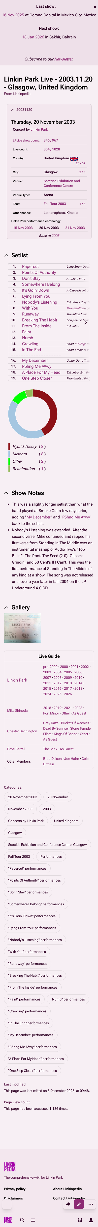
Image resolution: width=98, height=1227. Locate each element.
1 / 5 (82, 204)
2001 (74, 667)
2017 (68, 688)
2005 (68, 672)
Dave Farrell (16, 749)
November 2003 (20, 809)
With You (30, 308)
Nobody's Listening (39, 302)
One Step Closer (37, 378)
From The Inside (37, 325)
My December (35, 360)
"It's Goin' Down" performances (32, 916)
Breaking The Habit (39, 319)
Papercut (30, 266)
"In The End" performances (28, 1023)
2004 (58, 672)
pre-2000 (50, 667)
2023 (78, 708)
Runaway (30, 314)
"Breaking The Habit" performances (35, 975)
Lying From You (36, 296)
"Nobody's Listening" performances (35, 940)
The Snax (50, 749)
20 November (58, 797)
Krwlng (80, 344)
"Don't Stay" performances (28, 892)
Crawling (30, 343)
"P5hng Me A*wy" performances (32, 1047)
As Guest (79, 713)
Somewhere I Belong (41, 284)
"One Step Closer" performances (32, 1071)
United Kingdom (66, 821)
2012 (58, 683)
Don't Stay (31, 278)
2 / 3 (82, 172)
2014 (78, 683)
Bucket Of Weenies (75, 723)
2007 (47, 678)
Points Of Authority (39, 272)
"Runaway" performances (27, 964)
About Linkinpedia (67, 1189)
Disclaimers (13, 1198)
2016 (58, 688)
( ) (42, 446)
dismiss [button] (95, 7)
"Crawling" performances (27, 1011)
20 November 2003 (22, 797)
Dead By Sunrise (55, 728)
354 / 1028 (52, 149)
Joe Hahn (71, 759)
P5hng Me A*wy (36, 366)
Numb (27, 337)
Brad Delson (52, 759)
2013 (68, 683)
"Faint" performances (24, 999)
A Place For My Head (41, 372)
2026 (68, 694)
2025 (58, 694)
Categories (12, 787)
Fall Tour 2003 (55, 204)
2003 (55, 236)
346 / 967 (51, 140)
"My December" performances (30, 1035)
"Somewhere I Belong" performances (36, 904)
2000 (64, 667)
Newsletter (63, 59)
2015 (47, 688)
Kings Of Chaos (65, 734)
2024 (47, 694)
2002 (85, 667)
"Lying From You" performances (32, 928)
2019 (58, 708)
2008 (58, 678)
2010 (78, 678)
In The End (31, 349)
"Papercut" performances (27, 868)
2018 (78, 688)
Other (66, 713)
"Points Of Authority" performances (34, 880)
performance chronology (44, 221)
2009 (68, 678)
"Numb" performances (68, 999)
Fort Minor (51, 713)
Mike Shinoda (17, 711)
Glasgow (15, 833)
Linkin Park (39, 129)
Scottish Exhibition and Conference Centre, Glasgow (47, 845)
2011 (47, 683)
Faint (26, 331)
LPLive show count (26, 140)
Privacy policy (15, 1189)
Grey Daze (51, 723)
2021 (68, 708)
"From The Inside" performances (32, 987)
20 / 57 (80, 163)
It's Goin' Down (35, 290)
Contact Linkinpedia (69, 1198)
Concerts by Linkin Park (26, 821)
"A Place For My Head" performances (36, 1059)
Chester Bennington (22, 731)
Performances (51, 856)
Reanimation (75, 308)
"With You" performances (27, 952)
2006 (78, 672)
